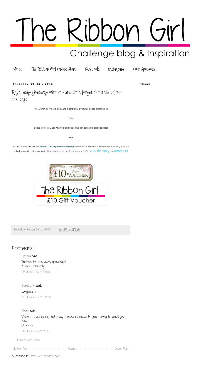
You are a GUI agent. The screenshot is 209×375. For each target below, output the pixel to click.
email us (45, 128)
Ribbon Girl (121, 151)
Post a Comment (28, 340)
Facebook (92, 69)
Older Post (122, 349)
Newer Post (20, 349)
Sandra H (28, 286)
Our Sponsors (144, 69)
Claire (71, 118)
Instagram (116, 69)
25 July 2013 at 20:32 (36, 297)
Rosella (26, 256)
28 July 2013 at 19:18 (35, 331)
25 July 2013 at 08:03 (36, 272)
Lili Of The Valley (99, 151)
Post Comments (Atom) (46, 356)
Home (17, 69)
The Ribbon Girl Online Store (53, 69)
